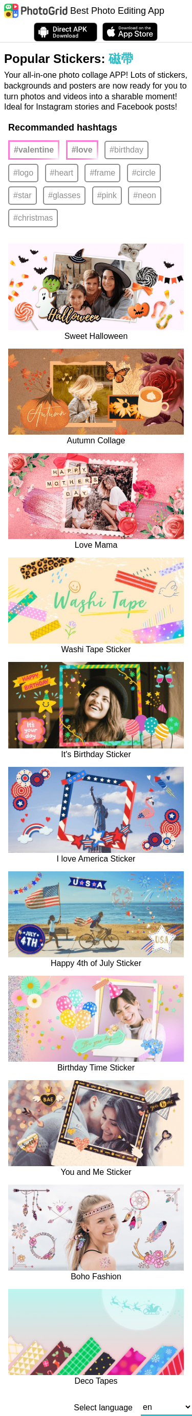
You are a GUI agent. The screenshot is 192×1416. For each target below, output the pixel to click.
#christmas (33, 217)
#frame (102, 172)
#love (82, 149)
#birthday (126, 149)
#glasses (64, 195)
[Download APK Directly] (65, 32)
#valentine (34, 149)
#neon (144, 195)
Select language (103, 1408)
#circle (144, 172)
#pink (107, 195)
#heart (61, 172)
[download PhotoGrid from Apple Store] (130, 32)
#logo (23, 172)
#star (22, 195)
